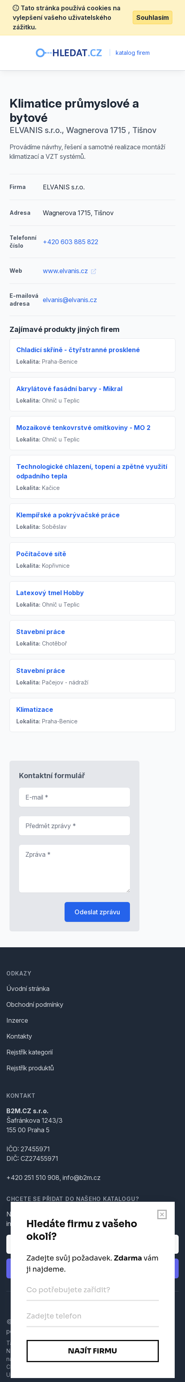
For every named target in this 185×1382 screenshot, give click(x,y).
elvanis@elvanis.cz (70, 300)
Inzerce (17, 1020)
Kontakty (19, 1036)
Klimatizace (34, 709)
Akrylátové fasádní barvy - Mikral (69, 389)
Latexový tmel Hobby (50, 593)
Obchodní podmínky (34, 1004)
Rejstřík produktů (30, 1068)
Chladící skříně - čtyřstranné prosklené (78, 350)
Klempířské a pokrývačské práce (68, 515)
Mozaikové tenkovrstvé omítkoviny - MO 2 (83, 428)
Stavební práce (40, 632)
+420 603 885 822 (70, 242)
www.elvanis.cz (69, 271)
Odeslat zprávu (97, 912)
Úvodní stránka (28, 989)
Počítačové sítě (41, 554)
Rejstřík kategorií (29, 1052)
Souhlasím (152, 17)
